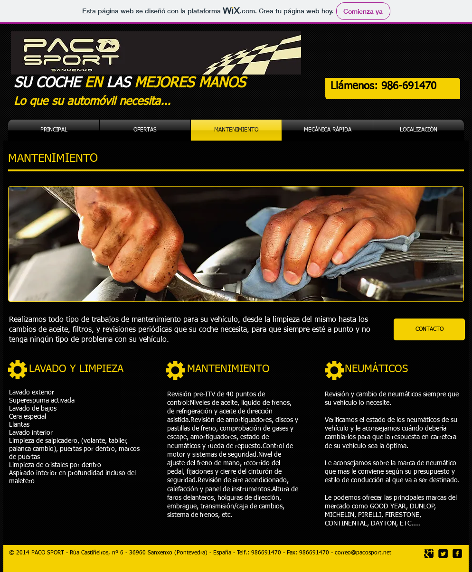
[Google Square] (429, 553)
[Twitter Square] (443, 553)
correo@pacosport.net (363, 553)
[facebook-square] (457, 553)
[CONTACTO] (429, 329)
